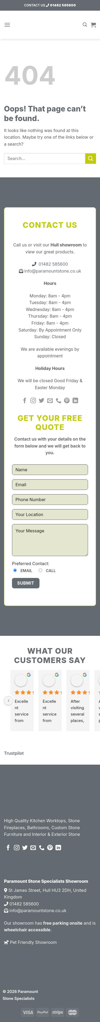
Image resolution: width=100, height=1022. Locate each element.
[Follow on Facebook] (24, 401)
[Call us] (58, 401)
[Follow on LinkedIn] (75, 401)
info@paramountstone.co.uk (52, 271)
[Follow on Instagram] (33, 401)
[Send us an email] (50, 401)
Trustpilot (14, 753)
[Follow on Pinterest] (67, 401)
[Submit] (90, 158)
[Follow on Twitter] (41, 401)
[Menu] (7, 24)
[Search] (85, 24)
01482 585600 (61, 5)
